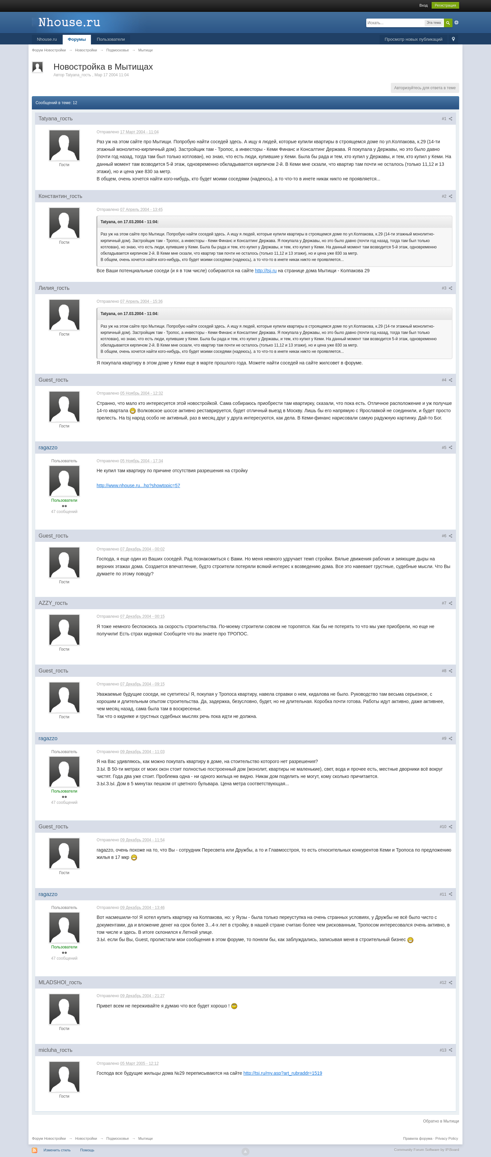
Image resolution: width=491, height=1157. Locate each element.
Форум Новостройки (49, 1138)
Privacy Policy (446, 1138)
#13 (446, 1050)
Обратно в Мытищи (441, 1121)
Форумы (77, 39)
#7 (447, 603)
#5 (447, 447)
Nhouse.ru (47, 39)
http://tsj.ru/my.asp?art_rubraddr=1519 (283, 1073)
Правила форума (417, 1138)
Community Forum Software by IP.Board (426, 1150)
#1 (447, 118)
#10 (446, 826)
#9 (447, 738)
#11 (446, 894)
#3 (447, 288)
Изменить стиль (57, 1150)
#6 (447, 536)
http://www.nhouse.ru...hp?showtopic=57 (138, 485)
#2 (447, 196)
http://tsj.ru (266, 270)
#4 (447, 380)
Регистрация (445, 5)
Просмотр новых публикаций (413, 39)
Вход (423, 5)
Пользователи (111, 39)
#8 (447, 671)
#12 (446, 982)
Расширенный (456, 22)
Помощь (87, 1150)
